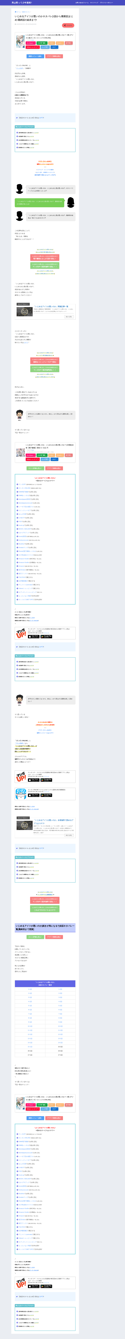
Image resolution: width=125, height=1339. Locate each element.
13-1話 (30, 1038)
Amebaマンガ (23, 547)
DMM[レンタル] (24, 495)
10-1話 (30, 1026)
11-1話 (30, 1030)
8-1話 (30, 1018)
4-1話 (30, 1001)
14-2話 (60, 1042)
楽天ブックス (23, 573)
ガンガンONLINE (24, 488)
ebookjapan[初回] (24, 499)
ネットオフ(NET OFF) (26, 599)
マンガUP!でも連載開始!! (45, 894)
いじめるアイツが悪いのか (45, 892)
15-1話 (30, 1047)
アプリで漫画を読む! (54, 56)
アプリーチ (46, 632)
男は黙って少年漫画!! (22, 2)
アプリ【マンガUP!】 (45, 730)
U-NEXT (64, 47)
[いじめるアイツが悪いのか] (45, 249)
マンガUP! (19, 68)
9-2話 (60, 1022)
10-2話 (60, 1026)
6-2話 (60, 1010)
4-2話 (60, 1001)
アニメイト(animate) (25, 585)
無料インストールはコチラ (45, 733)
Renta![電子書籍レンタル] (27, 551)
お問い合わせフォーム (82, 2)
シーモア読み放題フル (26, 507)
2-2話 (60, 993)
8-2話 (60, 1018)
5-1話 (30, 1005)
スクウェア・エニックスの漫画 (45, 169)
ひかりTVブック (24, 532)
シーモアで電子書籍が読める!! (45, 355)
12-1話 (30, 1034)
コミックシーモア (25, 510)
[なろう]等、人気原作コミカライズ (45, 172)
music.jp (21, 525)
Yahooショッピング (41, 47)
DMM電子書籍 (42, 43)
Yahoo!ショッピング (25, 588)
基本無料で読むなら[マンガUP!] (45, 175)
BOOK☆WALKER (25, 529)
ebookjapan (30, 43)
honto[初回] (22, 536)
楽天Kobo (22, 570)
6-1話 (30, 1010)
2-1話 (30, 993)
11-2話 (60, 1030)
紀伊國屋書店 (23, 581)
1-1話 (30, 989)
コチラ (41, 118)
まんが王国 (54, 47)
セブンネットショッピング (27, 592)
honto (23, 540)
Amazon (60, 43)
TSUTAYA (22, 577)
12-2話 (60, 1034)
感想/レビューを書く (35, 56)
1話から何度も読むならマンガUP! (45, 273)
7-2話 (60, 1014)
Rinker (32, 40)
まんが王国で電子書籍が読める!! (45, 252)
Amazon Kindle (24, 559)
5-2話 (60, 1005)
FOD (20, 521)
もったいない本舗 (25, 596)
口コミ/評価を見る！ (35, 468)
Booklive (21, 544)
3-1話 (30, 997)
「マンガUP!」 (20, 743)
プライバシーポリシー (106, 2)
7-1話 (30, 1014)
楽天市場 (29, 47)
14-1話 (30, 1042)
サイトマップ (94, 2)
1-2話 (60, 989)
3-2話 (60, 997)
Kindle (52, 43)
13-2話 (60, 1038)
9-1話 (30, 1022)
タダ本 (26, 555)
